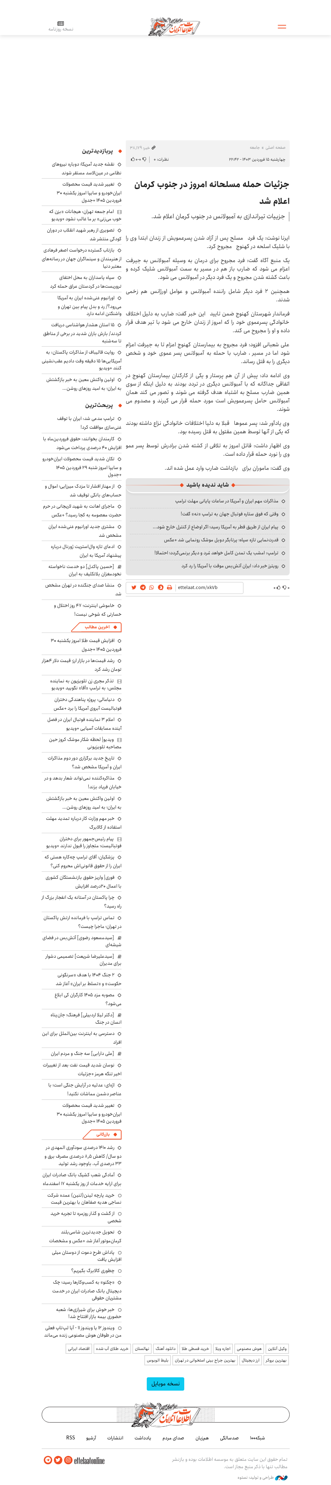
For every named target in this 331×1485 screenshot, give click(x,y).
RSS (70, 1438)
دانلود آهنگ (165, 1348)
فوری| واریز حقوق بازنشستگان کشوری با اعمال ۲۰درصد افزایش (84, 882)
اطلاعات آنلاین (174, 26)
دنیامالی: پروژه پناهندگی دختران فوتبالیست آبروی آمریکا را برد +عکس (88, 704)
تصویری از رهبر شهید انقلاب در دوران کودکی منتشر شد (84, 234)
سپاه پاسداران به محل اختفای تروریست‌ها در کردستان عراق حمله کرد (86, 282)
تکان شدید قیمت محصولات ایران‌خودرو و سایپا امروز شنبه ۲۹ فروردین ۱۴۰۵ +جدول (82, 467)
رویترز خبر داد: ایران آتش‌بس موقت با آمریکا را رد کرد (229, 566)
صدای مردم (173, 1438)
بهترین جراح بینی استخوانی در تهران (205, 1360)
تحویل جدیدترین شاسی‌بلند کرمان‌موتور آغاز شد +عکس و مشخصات (85, 1236)
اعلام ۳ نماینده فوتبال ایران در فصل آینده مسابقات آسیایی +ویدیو (84, 724)
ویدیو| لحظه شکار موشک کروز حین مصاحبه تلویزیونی (85, 743)
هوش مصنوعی (249, 1348)
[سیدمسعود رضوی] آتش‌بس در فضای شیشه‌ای (82, 941)
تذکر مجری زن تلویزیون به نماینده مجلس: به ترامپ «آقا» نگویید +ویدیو (86, 684)
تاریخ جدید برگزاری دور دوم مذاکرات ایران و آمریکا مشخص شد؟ (85, 762)
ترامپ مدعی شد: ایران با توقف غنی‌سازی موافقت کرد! (89, 423)
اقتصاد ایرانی (79, 1348)
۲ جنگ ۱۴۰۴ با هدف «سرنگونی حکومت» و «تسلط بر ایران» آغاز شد (89, 979)
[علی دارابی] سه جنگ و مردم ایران (82, 1053)
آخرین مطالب (97, 627)
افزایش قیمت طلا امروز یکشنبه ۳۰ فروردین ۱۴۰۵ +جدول (86, 645)
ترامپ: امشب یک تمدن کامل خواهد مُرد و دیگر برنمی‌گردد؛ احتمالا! (216, 553)
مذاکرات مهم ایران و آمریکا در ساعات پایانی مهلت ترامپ (226, 501)
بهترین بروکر (276, 1360)
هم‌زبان (202, 1438)
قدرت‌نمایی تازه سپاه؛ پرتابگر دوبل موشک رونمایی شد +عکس (221, 540)
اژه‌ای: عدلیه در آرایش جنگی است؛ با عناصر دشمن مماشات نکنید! (85, 1089)
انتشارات (115, 1438)
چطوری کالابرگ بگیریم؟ (93, 1271)
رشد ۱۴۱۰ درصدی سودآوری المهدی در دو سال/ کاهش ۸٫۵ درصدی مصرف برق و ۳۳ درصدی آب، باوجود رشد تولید (83, 1155)
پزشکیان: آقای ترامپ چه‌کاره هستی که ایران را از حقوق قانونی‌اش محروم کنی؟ (83, 861)
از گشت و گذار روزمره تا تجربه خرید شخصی (86, 1217)
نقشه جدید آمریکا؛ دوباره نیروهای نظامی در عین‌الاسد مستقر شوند (87, 168)
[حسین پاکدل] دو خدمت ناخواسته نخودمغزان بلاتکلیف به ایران (85, 570)
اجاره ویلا (222, 1348)
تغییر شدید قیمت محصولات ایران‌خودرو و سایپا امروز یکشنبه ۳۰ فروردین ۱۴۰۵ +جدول (89, 192)
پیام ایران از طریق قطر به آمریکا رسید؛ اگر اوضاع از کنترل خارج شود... (215, 527)
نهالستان (142, 1348)
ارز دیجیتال (251, 1360)
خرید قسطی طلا (195, 1348)
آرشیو (91, 1438)
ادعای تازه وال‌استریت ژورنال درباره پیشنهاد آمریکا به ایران (86, 551)
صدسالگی (229, 1438)
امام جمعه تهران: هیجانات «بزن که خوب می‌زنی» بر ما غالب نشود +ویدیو (85, 215)
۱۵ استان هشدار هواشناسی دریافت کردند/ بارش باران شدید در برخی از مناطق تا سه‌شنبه (82, 333)
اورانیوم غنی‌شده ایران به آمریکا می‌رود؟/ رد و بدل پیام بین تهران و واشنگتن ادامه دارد (89, 305)
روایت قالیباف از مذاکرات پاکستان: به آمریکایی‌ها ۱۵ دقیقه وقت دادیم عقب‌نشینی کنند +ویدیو (82, 360)
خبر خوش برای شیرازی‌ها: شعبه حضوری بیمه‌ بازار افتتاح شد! (89, 1313)
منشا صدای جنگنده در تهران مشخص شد (83, 589)
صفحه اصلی (275, 147)
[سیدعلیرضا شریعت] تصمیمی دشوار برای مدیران (84, 959)
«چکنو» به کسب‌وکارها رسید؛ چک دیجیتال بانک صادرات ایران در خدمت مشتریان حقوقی (87, 1290)
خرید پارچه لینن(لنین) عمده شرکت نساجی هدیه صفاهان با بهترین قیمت (84, 1198)
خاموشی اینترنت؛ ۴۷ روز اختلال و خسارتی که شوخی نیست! (88, 610)
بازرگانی (103, 1134)
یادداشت (143, 1438)
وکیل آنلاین (277, 1348)
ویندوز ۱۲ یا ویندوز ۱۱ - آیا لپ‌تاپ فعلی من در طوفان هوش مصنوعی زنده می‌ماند (83, 1331)
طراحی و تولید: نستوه (262, 1477)
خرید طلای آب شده (112, 1348)
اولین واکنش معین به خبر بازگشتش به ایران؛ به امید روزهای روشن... (84, 384)
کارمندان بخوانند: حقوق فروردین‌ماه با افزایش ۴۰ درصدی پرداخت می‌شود (82, 443)
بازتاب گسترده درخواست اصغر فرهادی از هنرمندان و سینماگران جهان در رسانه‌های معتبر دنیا (82, 258)
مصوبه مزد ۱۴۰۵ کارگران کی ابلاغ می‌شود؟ (88, 999)
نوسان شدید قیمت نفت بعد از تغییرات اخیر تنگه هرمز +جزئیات (82, 1069)
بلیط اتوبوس (157, 1360)
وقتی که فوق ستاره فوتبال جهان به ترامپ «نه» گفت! (229, 514)
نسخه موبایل (165, 1383)
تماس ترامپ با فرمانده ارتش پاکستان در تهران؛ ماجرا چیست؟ (82, 922)
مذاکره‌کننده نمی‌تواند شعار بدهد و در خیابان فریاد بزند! (83, 782)
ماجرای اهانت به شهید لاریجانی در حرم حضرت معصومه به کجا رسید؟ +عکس (82, 510)
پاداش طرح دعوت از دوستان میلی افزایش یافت (87, 1256)
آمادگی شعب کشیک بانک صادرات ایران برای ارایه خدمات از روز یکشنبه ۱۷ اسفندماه (82, 1179)
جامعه (255, 147)
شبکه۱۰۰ (257, 1438)
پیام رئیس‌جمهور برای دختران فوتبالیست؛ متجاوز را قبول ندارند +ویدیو (84, 842)
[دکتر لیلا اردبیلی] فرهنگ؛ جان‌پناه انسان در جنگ (86, 1018)
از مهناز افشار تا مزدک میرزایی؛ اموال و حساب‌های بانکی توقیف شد (83, 490)
